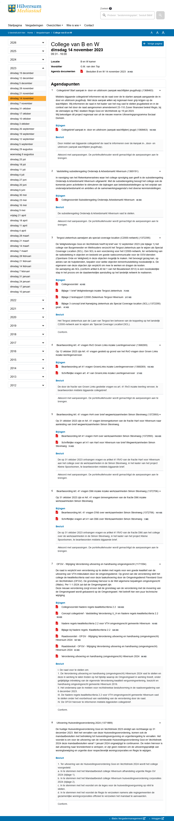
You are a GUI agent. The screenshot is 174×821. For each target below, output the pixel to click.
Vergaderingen (34, 25)
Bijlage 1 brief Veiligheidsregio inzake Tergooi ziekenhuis (93, 290)
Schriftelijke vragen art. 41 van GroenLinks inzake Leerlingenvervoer (99, 373)
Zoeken (104, 8)
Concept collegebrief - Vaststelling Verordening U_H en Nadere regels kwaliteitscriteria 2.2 (107, 615)
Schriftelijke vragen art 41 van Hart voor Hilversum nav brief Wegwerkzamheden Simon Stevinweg (105, 444)
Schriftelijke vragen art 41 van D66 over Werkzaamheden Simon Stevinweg (103, 519)
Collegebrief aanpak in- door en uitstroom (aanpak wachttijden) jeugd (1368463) (106, 129)
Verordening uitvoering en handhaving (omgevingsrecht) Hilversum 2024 (102, 656)
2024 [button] (13, 59)
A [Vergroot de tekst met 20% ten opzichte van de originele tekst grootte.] (157, 32)
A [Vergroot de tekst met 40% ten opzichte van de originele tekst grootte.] (163, 33)
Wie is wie (72, 25)
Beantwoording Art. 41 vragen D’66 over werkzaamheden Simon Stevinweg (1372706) (109, 512)
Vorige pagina (152, 43)
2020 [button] (13, 317)
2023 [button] (13, 68)
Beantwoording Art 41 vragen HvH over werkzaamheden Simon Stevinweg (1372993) (109, 436)
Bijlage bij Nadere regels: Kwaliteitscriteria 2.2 (88, 630)
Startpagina (15, 25)
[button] (160, 15)
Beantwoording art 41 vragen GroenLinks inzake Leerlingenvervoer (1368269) (105, 366)
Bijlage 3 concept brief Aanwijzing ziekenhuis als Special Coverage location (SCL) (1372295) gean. (108, 305)
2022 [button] (13, 300)
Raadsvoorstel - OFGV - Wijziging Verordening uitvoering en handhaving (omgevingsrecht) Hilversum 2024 (107, 638)
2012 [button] (13, 385)
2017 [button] (13, 342)
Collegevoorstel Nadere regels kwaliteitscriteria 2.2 (90, 607)
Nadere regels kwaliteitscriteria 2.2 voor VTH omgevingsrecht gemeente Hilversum (107, 623)
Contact (89, 25)
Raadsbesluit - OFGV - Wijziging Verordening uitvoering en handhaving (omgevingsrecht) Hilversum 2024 (106, 648)
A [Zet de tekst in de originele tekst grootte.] (152, 32)
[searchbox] (127, 15)
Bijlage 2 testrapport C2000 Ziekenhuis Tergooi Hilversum (94, 297)
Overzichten (54, 25)
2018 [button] (13, 334)
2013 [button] (13, 376)
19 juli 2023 (127, 111)
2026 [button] (13, 42)
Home (30, 33)
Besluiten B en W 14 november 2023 (107, 71)
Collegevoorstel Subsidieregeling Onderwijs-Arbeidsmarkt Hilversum (99, 199)
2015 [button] (13, 359)
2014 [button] (13, 368)
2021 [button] (13, 308)
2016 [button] (13, 351)
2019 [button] (13, 325)
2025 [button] (13, 51)
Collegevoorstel (71, 284)
